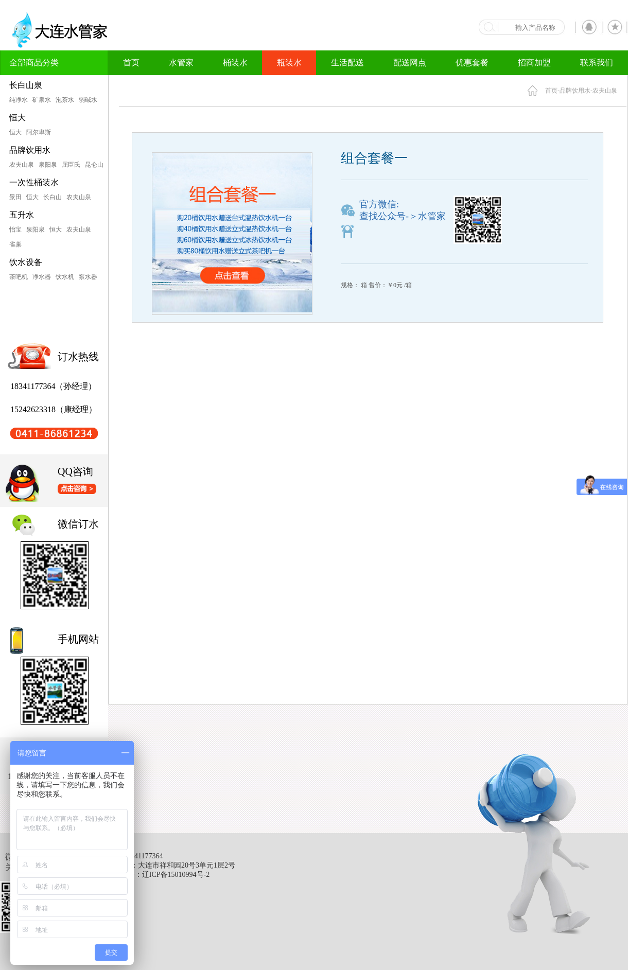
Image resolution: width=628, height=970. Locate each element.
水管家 (181, 62)
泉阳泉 (48, 164)
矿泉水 (41, 99)
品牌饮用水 (29, 150)
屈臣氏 (71, 164)
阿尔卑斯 (38, 132)
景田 (15, 197)
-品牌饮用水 (573, 90)
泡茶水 (65, 99)
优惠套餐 (472, 62)
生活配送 (347, 62)
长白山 (52, 197)
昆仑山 (94, 164)
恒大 (17, 117)
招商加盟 (534, 62)
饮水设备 (25, 262)
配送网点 (409, 62)
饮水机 (65, 276)
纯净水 (18, 99)
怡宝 (15, 229)
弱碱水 (88, 99)
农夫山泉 (21, 164)
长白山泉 (25, 85)
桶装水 (235, 62)
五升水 (21, 214)
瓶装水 (289, 62)
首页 (131, 62)
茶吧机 (18, 276)
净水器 (41, 276)
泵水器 (88, 276)
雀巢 (15, 244)
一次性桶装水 (34, 182)
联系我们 (596, 62)
